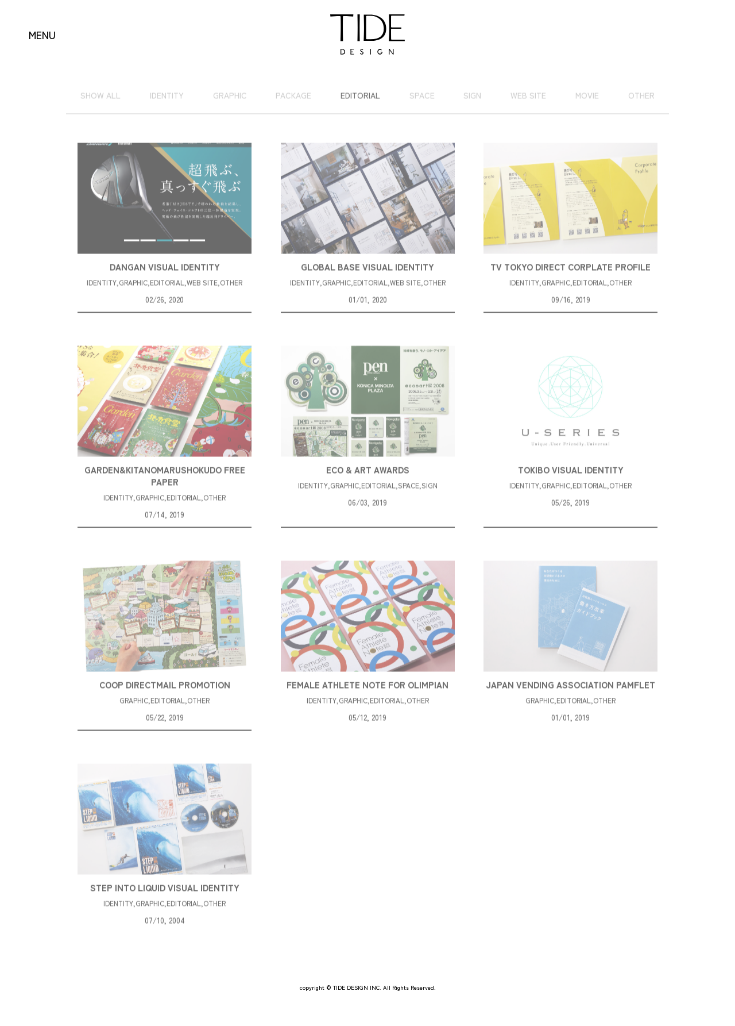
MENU (42, 34)
